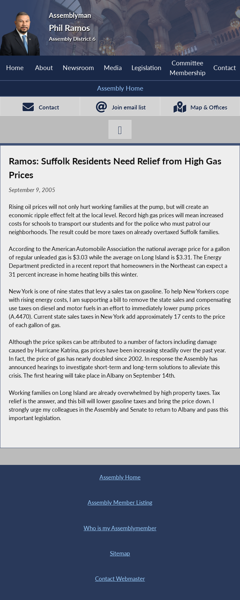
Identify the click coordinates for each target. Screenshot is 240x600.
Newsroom (78, 67)
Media (113, 67)
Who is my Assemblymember (120, 528)
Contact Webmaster (120, 578)
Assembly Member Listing (120, 502)
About (44, 67)
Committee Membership (188, 67)
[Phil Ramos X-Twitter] (120, 129)
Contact (224, 67)
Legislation (146, 67)
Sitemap (120, 553)
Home (15, 67)
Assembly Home (120, 88)
